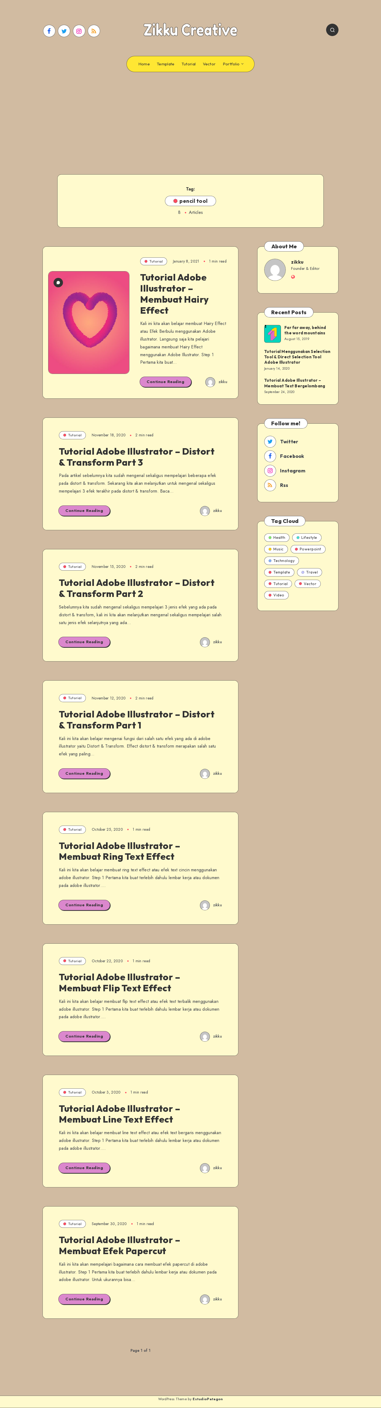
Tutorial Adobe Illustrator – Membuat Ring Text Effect (119, 851)
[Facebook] (49, 31)
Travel (309, 572)
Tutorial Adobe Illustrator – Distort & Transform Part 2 (136, 588)
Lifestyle (307, 537)
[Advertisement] (190, 115)
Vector (209, 64)
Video (276, 595)
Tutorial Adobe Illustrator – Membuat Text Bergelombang (294, 383)
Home (144, 64)
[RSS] (94, 31)
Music (276, 549)
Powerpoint (308, 549)
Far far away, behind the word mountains (305, 330)
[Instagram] (79, 31)
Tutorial (189, 64)
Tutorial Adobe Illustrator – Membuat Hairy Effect (174, 293)
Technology (282, 560)
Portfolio (231, 64)
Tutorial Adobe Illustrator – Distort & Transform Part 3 (136, 456)
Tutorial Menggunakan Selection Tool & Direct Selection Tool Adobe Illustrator (297, 357)
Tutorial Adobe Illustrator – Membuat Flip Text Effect (119, 982)
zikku (297, 262)
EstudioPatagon (208, 1399)
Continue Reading (165, 382)
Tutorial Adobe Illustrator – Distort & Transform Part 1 (136, 719)
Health (277, 537)
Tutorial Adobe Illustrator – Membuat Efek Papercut (119, 1245)
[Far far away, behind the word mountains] (272, 333)
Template (165, 64)
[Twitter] (64, 31)
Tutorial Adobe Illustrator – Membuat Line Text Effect (119, 1114)
